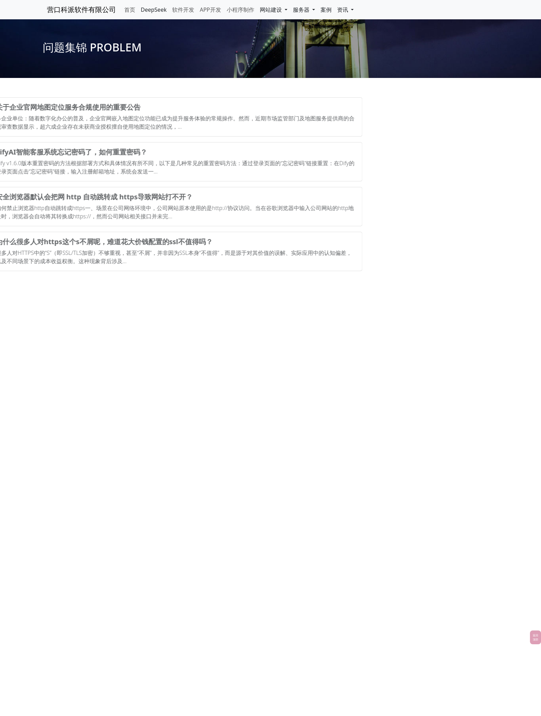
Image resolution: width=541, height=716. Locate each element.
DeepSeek (154, 9)
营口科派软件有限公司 (81, 9)
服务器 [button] (302, 9)
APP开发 (210, 9)
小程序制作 (240, 9)
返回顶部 (535, 637)
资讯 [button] (343, 9)
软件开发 (183, 9)
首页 (129, 9)
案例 (326, 9)
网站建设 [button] (271, 9)
